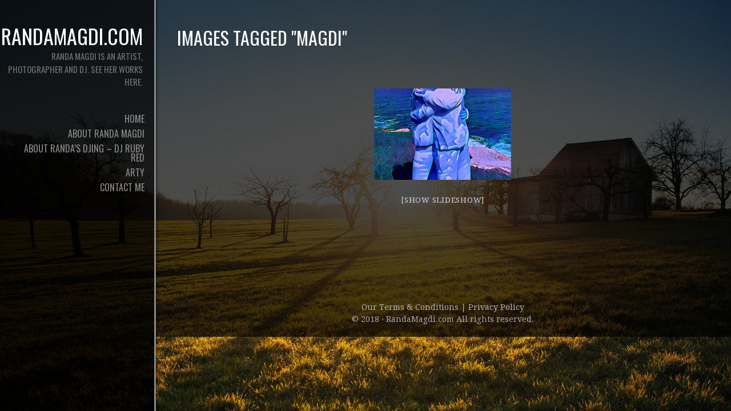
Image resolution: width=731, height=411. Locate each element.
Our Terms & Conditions (411, 307)
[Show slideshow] (442, 200)
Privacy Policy (496, 307)
